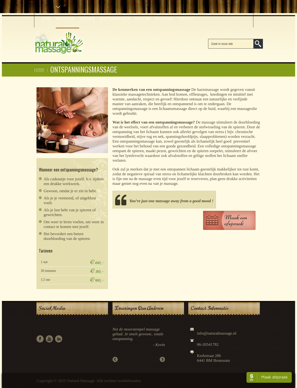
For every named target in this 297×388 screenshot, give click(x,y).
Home (46, 18)
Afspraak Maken (115, 18)
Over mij (142, 18)
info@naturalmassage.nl (216, 333)
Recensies (164, 18)
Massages (65, 18)
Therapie (87, 18)
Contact (186, 18)
